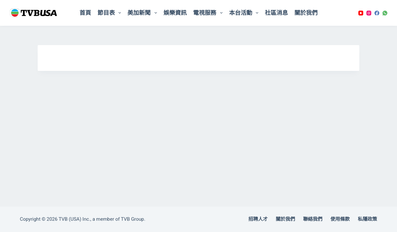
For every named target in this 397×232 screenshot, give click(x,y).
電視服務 (209, 13)
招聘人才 (258, 219)
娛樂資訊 (175, 12)
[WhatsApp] (385, 13)
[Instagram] (368, 13)
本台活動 (245, 13)
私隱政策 (367, 219)
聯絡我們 (312, 219)
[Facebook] (376, 13)
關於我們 (306, 12)
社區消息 (276, 12)
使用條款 (340, 219)
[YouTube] (360, 13)
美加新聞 (143, 13)
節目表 (110, 13)
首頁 (85, 12)
